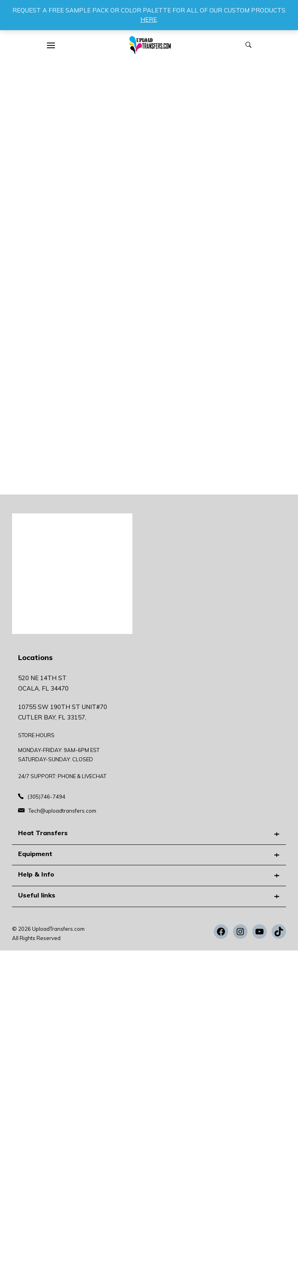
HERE (148, 19)
